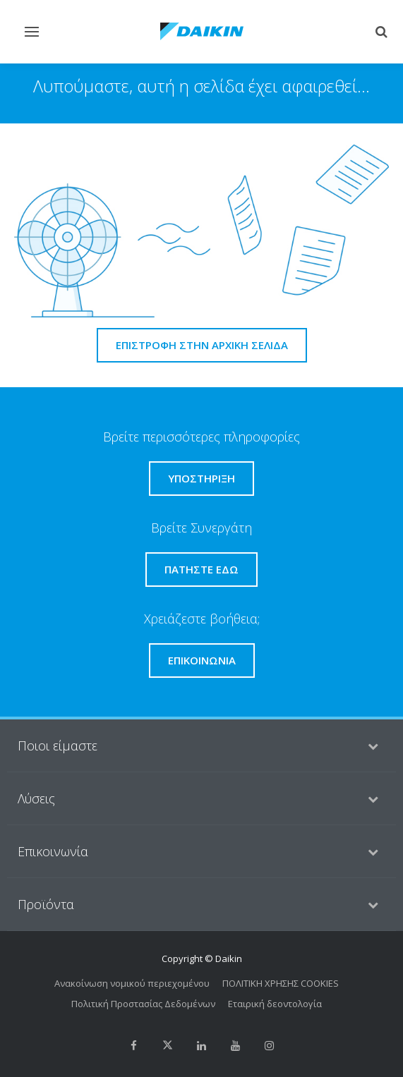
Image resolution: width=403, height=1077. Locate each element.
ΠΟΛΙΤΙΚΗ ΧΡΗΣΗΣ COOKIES (280, 983)
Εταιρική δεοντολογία (275, 1003)
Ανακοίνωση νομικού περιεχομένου (132, 983)
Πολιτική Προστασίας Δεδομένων (143, 1003)
